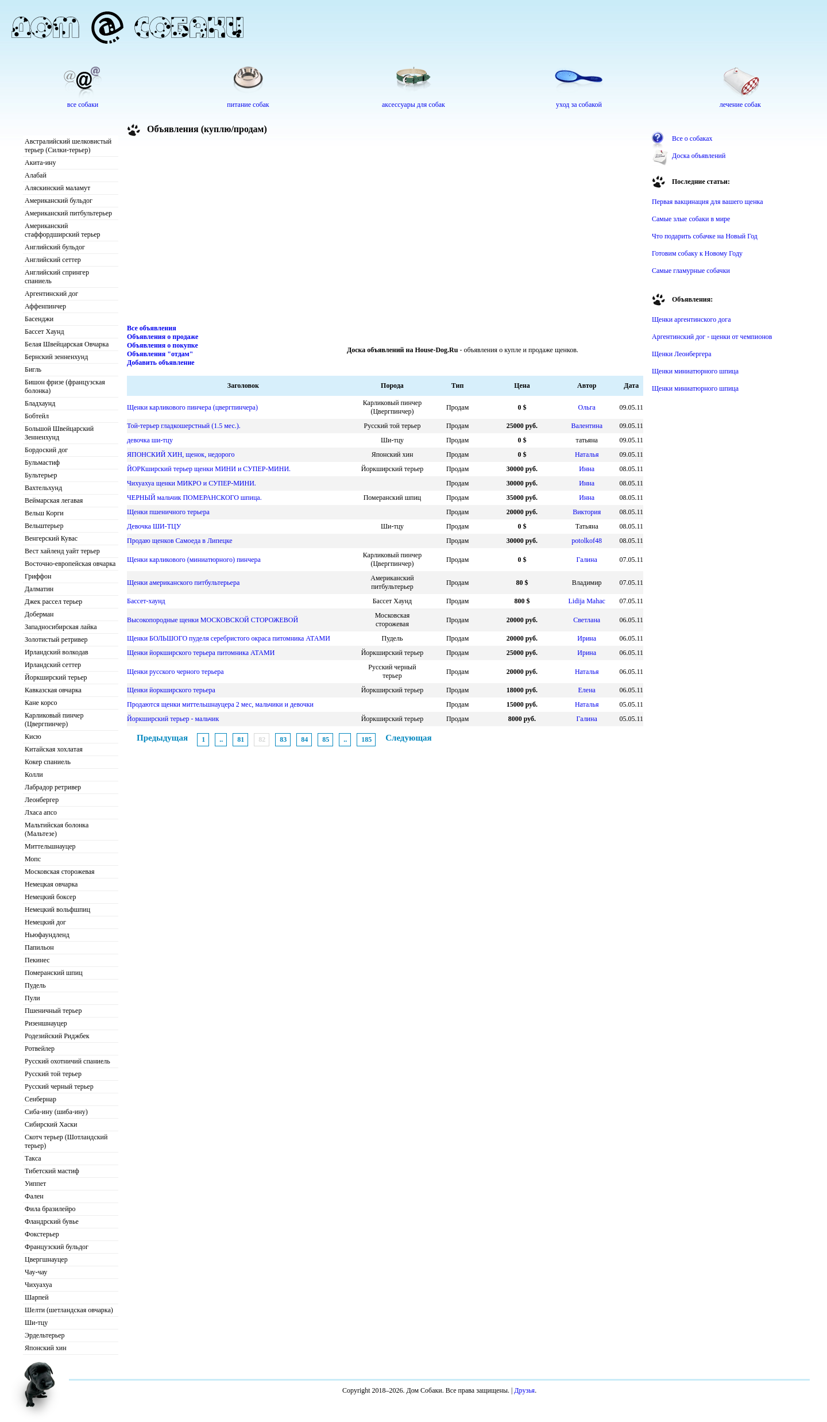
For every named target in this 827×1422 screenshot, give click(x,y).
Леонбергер (42, 800)
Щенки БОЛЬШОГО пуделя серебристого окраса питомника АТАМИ (228, 638)
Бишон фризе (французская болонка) (65, 386)
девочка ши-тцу (150, 440)
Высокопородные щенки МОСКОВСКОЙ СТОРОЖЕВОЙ (212, 620)
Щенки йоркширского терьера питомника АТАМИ (201, 653)
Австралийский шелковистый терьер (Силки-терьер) (68, 145)
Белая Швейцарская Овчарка (67, 344)
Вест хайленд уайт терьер (62, 551)
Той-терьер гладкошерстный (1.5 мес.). (184, 426)
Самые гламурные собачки (691, 271)
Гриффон (38, 576)
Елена (586, 690)
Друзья (524, 1390)
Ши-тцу (36, 1323)
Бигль (33, 369)
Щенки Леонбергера (682, 354)
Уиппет (35, 1184)
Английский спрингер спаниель (57, 276)
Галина (587, 560)
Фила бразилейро (50, 1209)
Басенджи (39, 319)
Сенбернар (40, 1099)
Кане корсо (41, 703)
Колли (34, 774)
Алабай (36, 175)
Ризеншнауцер (46, 1023)
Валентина (586, 426)
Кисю (33, 737)
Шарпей (37, 1297)
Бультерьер (41, 475)
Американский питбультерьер (68, 213)
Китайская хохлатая (54, 749)
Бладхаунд (40, 403)
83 (283, 739)
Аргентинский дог (51, 294)
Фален (34, 1196)
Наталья (586, 454)
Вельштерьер (44, 526)
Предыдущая (162, 737)
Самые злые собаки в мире (691, 219)
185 (366, 739)
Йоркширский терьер (56, 677)
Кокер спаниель (48, 762)
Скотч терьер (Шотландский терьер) (66, 1141)
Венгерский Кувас (51, 538)
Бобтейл (37, 416)
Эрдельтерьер (45, 1335)
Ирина (586, 638)
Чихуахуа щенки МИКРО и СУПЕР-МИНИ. (191, 483)
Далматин (39, 589)
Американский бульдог (58, 200)
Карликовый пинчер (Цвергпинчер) (54, 719)
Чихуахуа (38, 1285)
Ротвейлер (40, 1049)
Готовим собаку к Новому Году (697, 253)
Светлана (586, 620)
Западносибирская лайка (61, 627)
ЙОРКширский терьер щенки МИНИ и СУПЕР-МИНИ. (209, 469)
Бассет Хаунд (44, 331)
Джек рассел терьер (53, 602)
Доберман (39, 614)
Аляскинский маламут (57, 188)
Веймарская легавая (54, 500)
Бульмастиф (42, 462)
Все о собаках (692, 138)
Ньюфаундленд (47, 935)
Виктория (587, 512)
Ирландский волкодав (56, 652)
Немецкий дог (45, 922)
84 (304, 739)
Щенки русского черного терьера (175, 672)
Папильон (39, 947)
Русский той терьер (53, 1074)
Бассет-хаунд (146, 601)
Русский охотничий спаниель (67, 1061)
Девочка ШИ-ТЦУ (154, 526)
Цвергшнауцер (46, 1259)
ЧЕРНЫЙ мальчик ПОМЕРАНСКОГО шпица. (194, 498)
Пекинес (37, 960)
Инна (586, 469)
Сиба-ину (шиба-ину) (56, 1112)
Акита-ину (40, 163)
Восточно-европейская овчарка (70, 564)
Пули (32, 998)
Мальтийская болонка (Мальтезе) (56, 829)
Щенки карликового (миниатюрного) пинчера (194, 560)
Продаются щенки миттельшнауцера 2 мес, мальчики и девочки (220, 704)
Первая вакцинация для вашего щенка (707, 202)
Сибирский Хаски (51, 1124)
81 (240, 739)
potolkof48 (586, 541)
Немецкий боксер (50, 897)
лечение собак (740, 105)
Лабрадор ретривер (53, 787)
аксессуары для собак (413, 105)
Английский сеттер (53, 260)
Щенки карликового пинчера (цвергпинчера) (192, 407)
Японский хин (46, 1348)
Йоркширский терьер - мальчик (173, 719)
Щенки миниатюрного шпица (695, 371)
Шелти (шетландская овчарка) (69, 1310)
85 (325, 739)
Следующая (408, 737)
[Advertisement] (385, 232)
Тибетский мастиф (52, 1171)
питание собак (248, 105)
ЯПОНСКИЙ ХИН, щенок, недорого (180, 454)
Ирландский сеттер (53, 665)
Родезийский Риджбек (57, 1036)
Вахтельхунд (43, 488)
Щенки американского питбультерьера (183, 583)
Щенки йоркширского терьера (171, 690)
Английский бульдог (55, 247)
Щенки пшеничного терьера (168, 512)
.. (221, 739)
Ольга (587, 407)
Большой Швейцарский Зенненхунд (59, 433)
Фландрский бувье (52, 1221)
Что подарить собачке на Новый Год (705, 236)
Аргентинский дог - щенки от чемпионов (712, 337)
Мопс (33, 859)
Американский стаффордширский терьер (63, 230)
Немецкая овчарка (51, 884)
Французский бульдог (56, 1247)
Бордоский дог (46, 450)
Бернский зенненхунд (56, 357)
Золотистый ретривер (56, 639)
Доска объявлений (698, 156)
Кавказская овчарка (53, 690)
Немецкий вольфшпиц (57, 909)
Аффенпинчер (45, 306)
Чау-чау (36, 1272)
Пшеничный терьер (53, 1011)
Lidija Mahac (587, 601)
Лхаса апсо (41, 812)
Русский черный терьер (59, 1086)
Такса (33, 1158)
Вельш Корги (44, 513)
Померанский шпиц (54, 973)
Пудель (35, 985)
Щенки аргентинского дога (691, 319)
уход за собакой (579, 105)
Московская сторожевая (60, 872)
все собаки (82, 105)
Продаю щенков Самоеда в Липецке (180, 541)
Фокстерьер (42, 1234)
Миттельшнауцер (50, 846)
